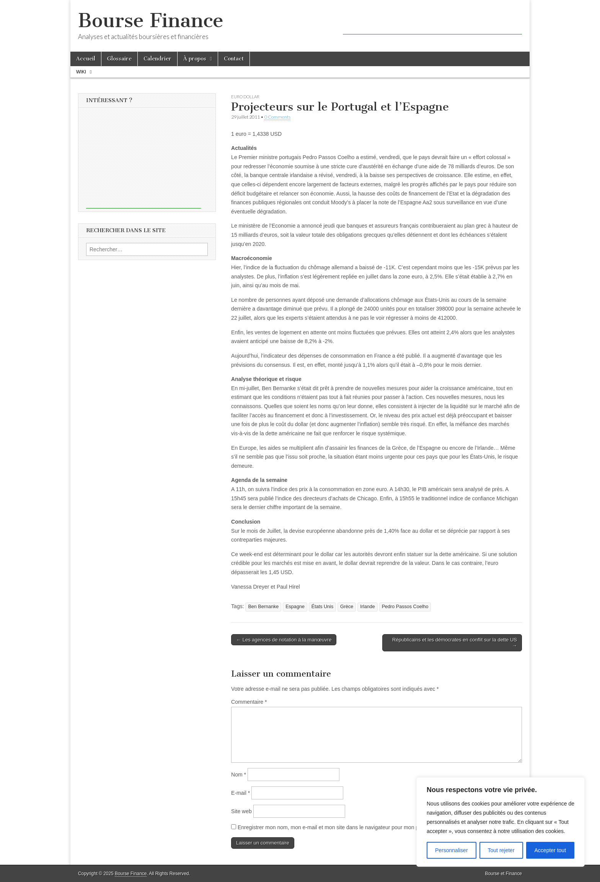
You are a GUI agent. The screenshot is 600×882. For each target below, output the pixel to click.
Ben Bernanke (263, 606)
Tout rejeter (501, 850)
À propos (194, 58)
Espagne (295, 606)
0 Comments (277, 117)
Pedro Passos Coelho (405, 606)
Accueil (85, 58)
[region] (500, 822)
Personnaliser (451, 850)
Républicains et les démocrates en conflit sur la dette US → (454, 643)
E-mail (240, 793)
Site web (241, 811)
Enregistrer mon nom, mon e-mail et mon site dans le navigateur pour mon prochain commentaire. (354, 827)
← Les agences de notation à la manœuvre (283, 640)
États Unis (322, 606)
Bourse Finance (150, 20)
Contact (234, 58)
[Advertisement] (432, 22)
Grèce (346, 606)
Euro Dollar (245, 96)
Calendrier (157, 58)
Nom (238, 774)
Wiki (81, 72)
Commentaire (249, 702)
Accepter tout (550, 850)
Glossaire (119, 58)
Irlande (367, 606)
